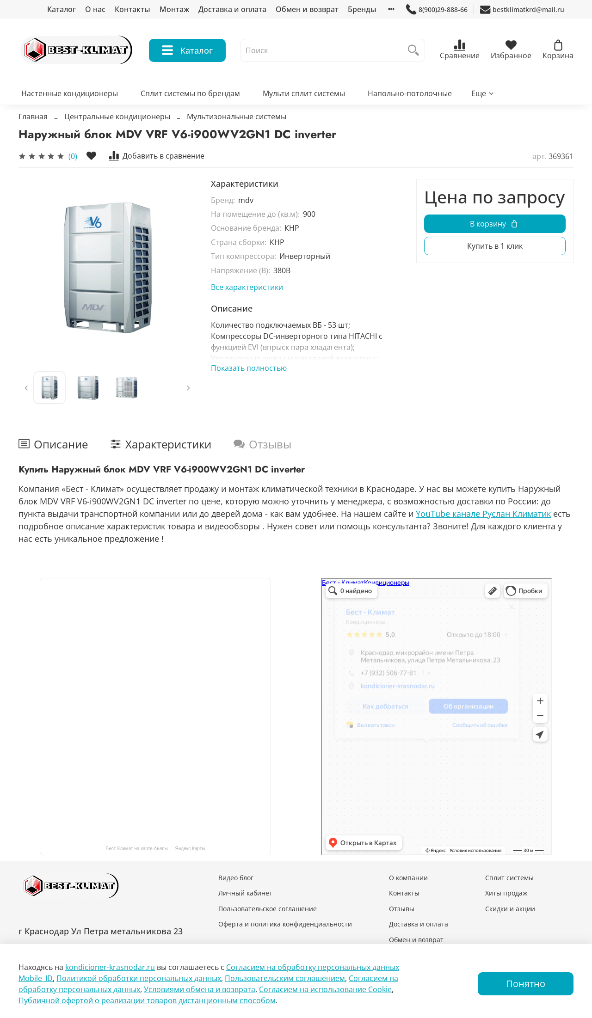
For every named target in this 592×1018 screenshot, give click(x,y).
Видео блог (235, 877)
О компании (408, 877)
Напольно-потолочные (410, 93)
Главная (33, 116)
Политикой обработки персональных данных (138, 978)
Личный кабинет (245, 893)
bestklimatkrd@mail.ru (522, 9)
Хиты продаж (506, 893)
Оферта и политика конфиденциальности (285, 924)
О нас (95, 9)
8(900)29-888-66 (437, 9)
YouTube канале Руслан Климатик (483, 513)
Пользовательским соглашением (285, 978)
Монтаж (174, 9)
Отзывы (401, 908)
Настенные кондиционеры (69, 93)
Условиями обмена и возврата (199, 989)
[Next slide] (188, 387)
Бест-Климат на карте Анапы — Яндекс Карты (155, 848)
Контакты (132, 9)
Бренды (362, 9)
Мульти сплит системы (304, 93)
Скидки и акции (510, 908)
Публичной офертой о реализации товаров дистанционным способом (147, 1000)
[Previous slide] (26, 387)
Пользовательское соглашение (267, 908)
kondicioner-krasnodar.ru (110, 967)
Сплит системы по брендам (190, 93)
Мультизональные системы (236, 116)
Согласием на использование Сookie (325, 989)
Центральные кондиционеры (117, 116)
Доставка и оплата (232, 9)
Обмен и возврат (307, 9)
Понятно (525, 983)
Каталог (61, 9)
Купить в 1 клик (495, 246)
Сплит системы (509, 877)
